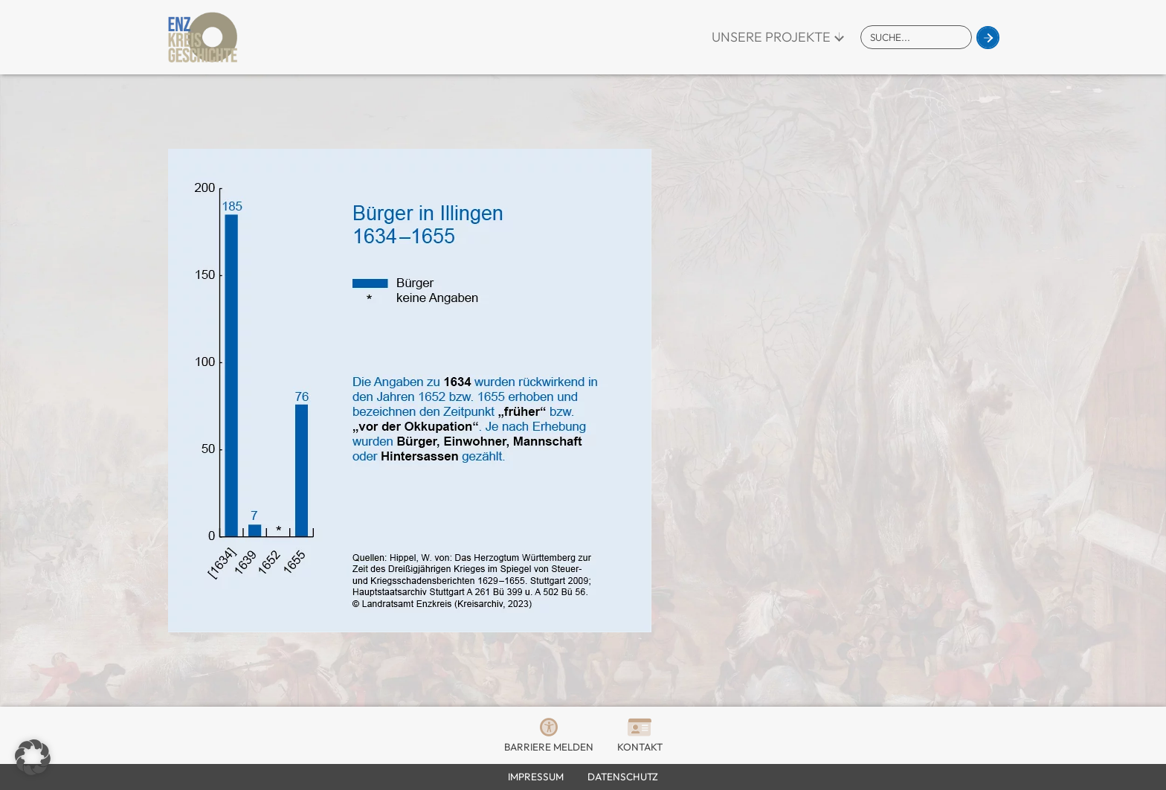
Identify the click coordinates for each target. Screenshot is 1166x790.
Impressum (536, 776)
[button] (32, 757)
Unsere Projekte (771, 36)
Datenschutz (622, 776)
